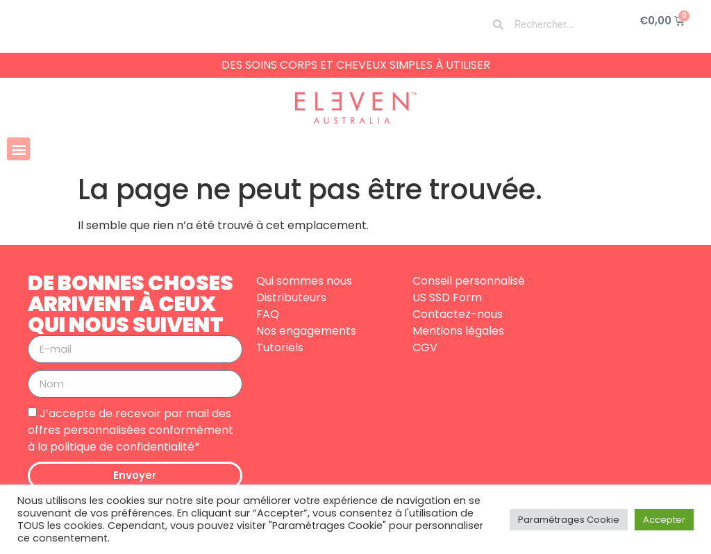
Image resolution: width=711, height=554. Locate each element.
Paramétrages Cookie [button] (568, 519)
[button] (18, 148)
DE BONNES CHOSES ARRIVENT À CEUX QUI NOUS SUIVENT (130, 304)
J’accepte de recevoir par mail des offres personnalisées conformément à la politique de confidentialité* (130, 429)
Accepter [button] (664, 519)
